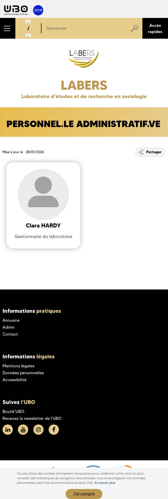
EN (28, 35)
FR (28, 21)
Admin (9, 327)
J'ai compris (84, 494)
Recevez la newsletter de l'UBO (32, 418)
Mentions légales (18, 365)
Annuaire (11, 320)
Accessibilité (14, 379)
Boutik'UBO (13, 411)
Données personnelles (23, 372)
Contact (10, 334)
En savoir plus (105, 483)
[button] (7, 28)
